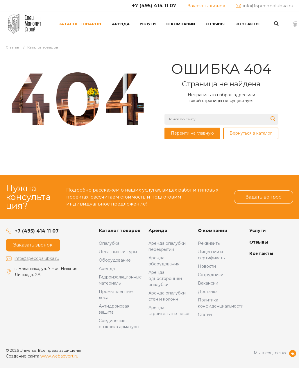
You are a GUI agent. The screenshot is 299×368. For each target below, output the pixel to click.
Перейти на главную (192, 133)
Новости (207, 266)
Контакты (261, 253)
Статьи (205, 314)
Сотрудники (210, 274)
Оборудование (115, 260)
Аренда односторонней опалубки (165, 278)
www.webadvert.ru (59, 356)
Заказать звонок (206, 5)
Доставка (208, 291)
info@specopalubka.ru (37, 258)
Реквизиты (209, 243)
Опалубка (109, 243)
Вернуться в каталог (251, 133)
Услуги (257, 230)
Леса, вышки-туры (118, 251)
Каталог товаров (119, 230)
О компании (213, 230)
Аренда (107, 268)
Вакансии (208, 283)
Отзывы (258, 242)
